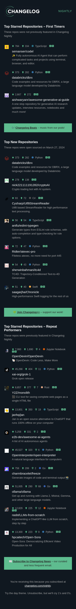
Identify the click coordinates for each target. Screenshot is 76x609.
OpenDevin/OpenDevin (27, 356)
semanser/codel (22, 51)
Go (42, 468)
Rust (45, 387)
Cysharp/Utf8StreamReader (30, 203)
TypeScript (39, 46)
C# (32, 198)
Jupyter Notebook (54, 349)
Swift (33, 286)
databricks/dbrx (22, 77)
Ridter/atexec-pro (23, 251)
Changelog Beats (26, 127)
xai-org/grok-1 (21, 374)
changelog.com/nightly (37, 585)
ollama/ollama (21, 491)
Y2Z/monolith (21, 392)
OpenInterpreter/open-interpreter (34, 455)
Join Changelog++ (28, 312)
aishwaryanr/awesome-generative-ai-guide (40, 99)
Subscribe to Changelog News (32, 561)
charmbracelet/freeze (26, 473)
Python (37, 72)
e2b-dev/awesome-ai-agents (31, 437)
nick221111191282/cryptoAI (31, 185)
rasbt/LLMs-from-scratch (28, 515)
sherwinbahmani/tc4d (26, 270)
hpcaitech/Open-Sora (26, 537)
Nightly (65, 11)
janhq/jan (18, 414)
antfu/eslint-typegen (25, 225)
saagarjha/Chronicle (25, 292)
